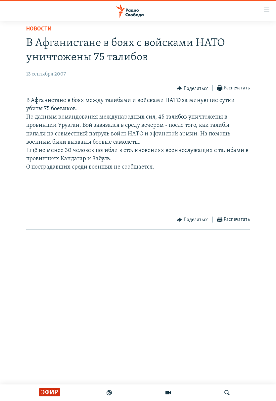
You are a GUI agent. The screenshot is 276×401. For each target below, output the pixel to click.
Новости (39, 29)
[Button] (192, 88)
